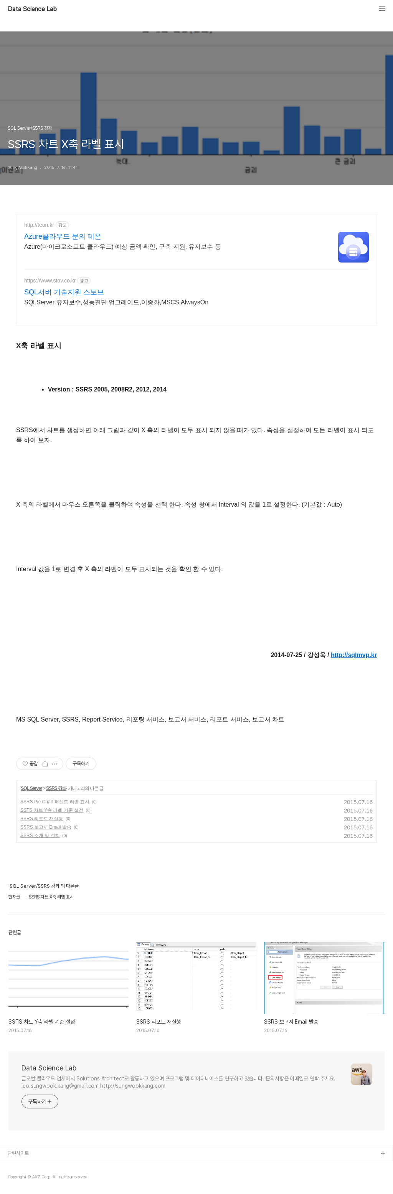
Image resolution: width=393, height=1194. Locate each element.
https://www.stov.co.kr (50, 280)
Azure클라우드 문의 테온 (62, 236)
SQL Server (31, 788)
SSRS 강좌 (56, 788)
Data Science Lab (32, 9)
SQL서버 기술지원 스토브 (64, 292)
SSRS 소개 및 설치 (40, 835)
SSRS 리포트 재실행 (41, 818)
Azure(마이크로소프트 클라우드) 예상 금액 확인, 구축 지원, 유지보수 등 (122, 246)
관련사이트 (18, 1153)
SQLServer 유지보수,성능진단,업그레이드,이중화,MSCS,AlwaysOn (116, 302)
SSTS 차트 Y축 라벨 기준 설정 (51, 810)
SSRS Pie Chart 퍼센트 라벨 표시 (54, 801)
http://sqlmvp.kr (354, 655)
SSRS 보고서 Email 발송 (45, 827)
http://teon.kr (39, 225)
